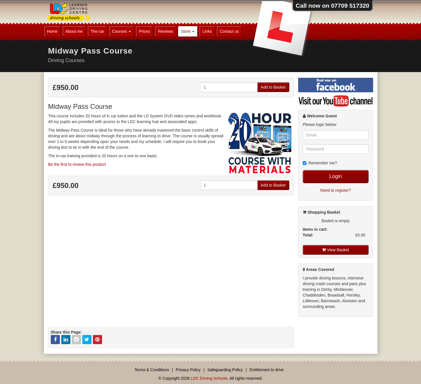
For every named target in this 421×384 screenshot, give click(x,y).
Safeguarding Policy (225, 369)
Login (335, 176)
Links (207, 31)
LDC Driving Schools (209, 378)
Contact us (229, 31)
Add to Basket (273, 87)
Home (52, 31)
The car (97, 31)
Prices (144, 31)
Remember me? (320, 163)
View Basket (335, 250)
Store (187, 31)
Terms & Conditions (152, 369)
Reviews (165, 31)
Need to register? (335, 190)
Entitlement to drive (267, 369)
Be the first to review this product (77, 164)
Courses (121, 31)
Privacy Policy (188, 369)
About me (74, 31)
